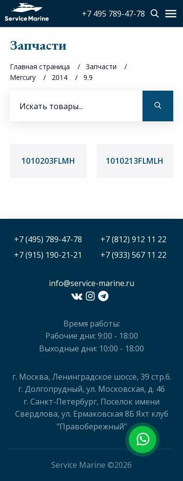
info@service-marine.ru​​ (91, 283)
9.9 (88, 77)
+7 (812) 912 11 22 (133, 239)
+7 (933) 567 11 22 (133, 255)
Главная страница (40, 66)
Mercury (23, 77)
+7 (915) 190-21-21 (48, 255)
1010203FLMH (48, 160)
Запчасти (101, 66)
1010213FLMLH (135, 160)
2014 (59, 77)
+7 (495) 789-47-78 (48, 239)
